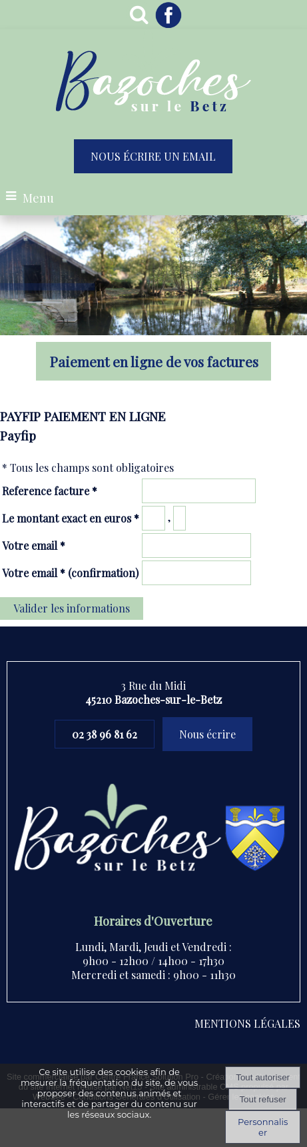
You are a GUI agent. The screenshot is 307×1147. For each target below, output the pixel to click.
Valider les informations (71, 608)
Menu (38, 198)
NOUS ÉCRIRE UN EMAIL (153, 156)
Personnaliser (263, 1127)
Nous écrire (207, 734)
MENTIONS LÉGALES (247, 1023)
